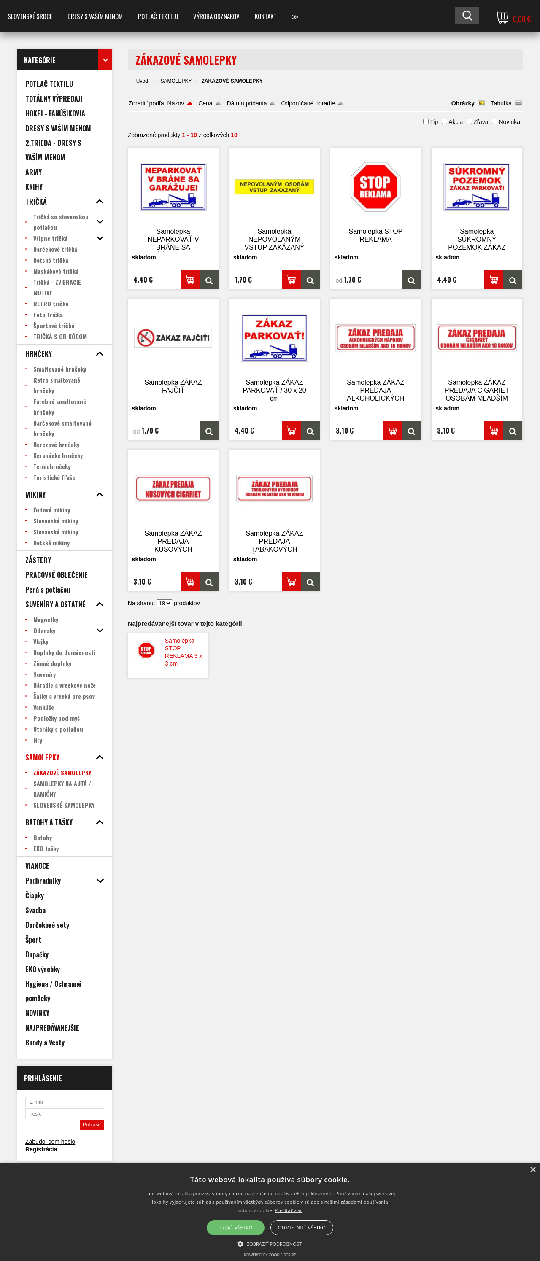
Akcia (455, 122)
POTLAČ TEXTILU (158, 16)
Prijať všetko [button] (236, 1227)
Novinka (509, 122)
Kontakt (266, 16)
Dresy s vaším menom (95, 16)
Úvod (142, 81)
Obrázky (463, 103)
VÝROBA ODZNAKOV (216, 16)
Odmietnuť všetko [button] (302, 1227)
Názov (175, 103)
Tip (434, 122)
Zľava (480, 122)
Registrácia (41, 1149)
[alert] (270, 1212)
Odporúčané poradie (308, 103)
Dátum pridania (247, 103)
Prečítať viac (288, 1210)
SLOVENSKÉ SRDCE (30, 16)
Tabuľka (501, 103)
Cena (205, 103)
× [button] (532, 1170)
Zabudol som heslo (50, 1141)
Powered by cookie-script (270, 1255)
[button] (270, 1243)
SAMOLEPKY (176, 81)
